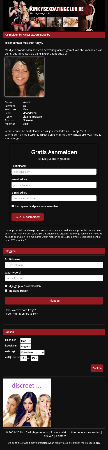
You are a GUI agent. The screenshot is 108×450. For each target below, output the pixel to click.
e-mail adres (19, 179)
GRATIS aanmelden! (28, 217)
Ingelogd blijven (17, 290)
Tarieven (47, 436)
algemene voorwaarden (45, 206)
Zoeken (97, 368)
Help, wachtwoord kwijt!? (20, 310)
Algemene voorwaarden (85, 432)
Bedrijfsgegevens (37, 432)
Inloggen (54, 300)
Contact (61, 436)
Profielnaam (19, 166)
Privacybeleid (59, 432)
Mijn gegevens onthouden (24, 286)
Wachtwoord (12, 272)
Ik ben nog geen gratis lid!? (21, 313)
